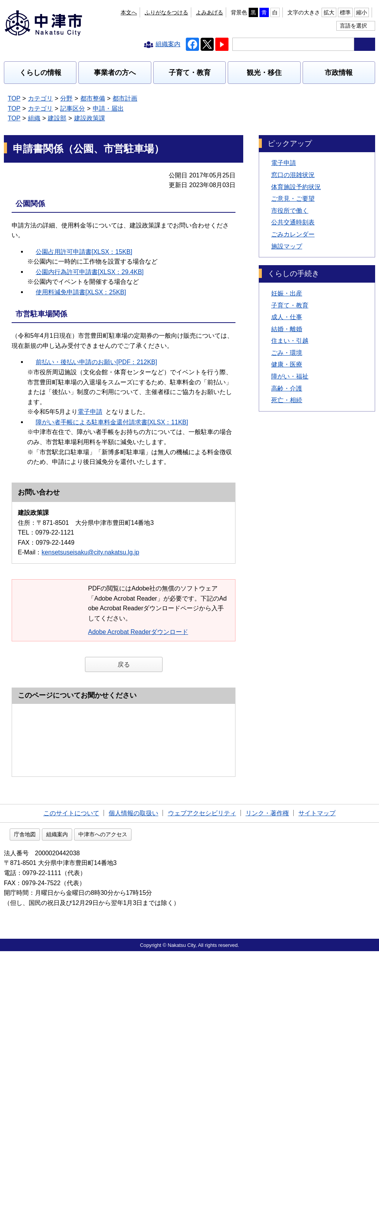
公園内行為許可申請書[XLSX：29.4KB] (90, 272)
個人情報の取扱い (133, 1067)
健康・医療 (286, 364)
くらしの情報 (40, 72)
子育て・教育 (190, 72)
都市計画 (124, 98)
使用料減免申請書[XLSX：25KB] (81, 292)
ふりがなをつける (166, 12)
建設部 (57, 118)
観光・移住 (264, 72)
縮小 (361, 12)
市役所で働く (289, 210)
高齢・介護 (286, 388)
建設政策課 (89, 118)
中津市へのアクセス (152, 1090)
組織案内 (107, 1090)
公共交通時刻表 (293, 222)
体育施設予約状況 (296, 187)
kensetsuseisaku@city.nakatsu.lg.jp (90, 552)
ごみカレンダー (293, 234)
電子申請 (94, 411)
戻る (124, 664)
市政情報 (339, 72)
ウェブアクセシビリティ (202, 1067)
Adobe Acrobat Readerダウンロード (142, 632)
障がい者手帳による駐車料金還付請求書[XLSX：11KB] (112, 422)
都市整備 (92, 98)
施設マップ (286, 246)
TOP (14, 98)
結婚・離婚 (286, 329)
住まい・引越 (289, 340)
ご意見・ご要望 (293, 198)
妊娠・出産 (286, 293)
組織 (34, 118)
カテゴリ (40, 98)
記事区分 (72, 108)
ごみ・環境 (286, 352)
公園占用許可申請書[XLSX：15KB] (84, 251)
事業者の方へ (115, 72)
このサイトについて (71, 1067)
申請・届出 (108, 108)
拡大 (329, 12)
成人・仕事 (286, 317)
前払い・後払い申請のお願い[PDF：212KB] (96, 362)
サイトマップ (317, 1067)
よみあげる (209, 12)
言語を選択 (353, 26)
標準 (345, 12)
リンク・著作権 (267, 1067)
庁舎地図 (74, 1090)
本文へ (129, 12)
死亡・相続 (286, 400)
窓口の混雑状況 (293, 175)
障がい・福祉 (289, 376)
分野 (66, 98)
